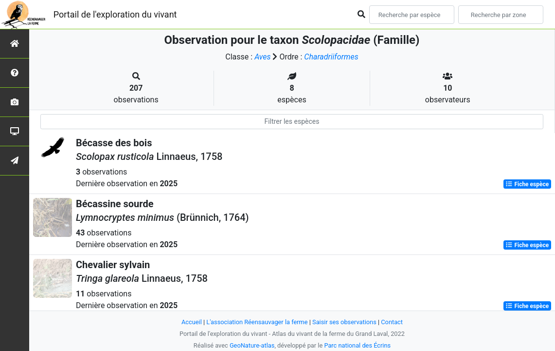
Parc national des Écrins (357, 345)
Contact (392, 322)
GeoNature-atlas (252, 345)
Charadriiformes (331, 56)
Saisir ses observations (344, 322)
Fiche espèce (527, 184)
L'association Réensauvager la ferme (256, 322)
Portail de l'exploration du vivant (115, 14)
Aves (262, 56)
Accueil (191, 322)
